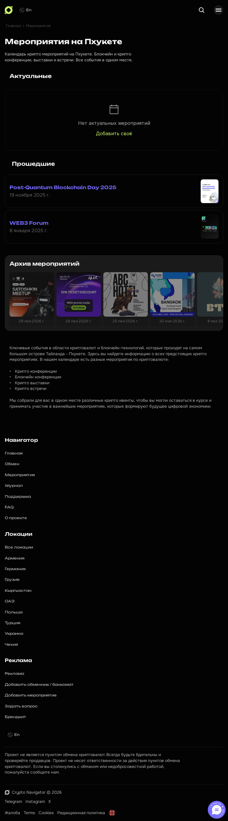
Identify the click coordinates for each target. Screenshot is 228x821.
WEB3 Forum (29, 223)
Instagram (35, 801)
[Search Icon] (202, 10)
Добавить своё (114, 133)
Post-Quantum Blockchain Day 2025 (63, 187)
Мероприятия (38, 25)
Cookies (46, 812)
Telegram (13, 801)
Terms (29, 812)
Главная (13, 25)
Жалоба (12, 812)
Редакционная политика (81, 812)
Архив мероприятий (45, 263)
